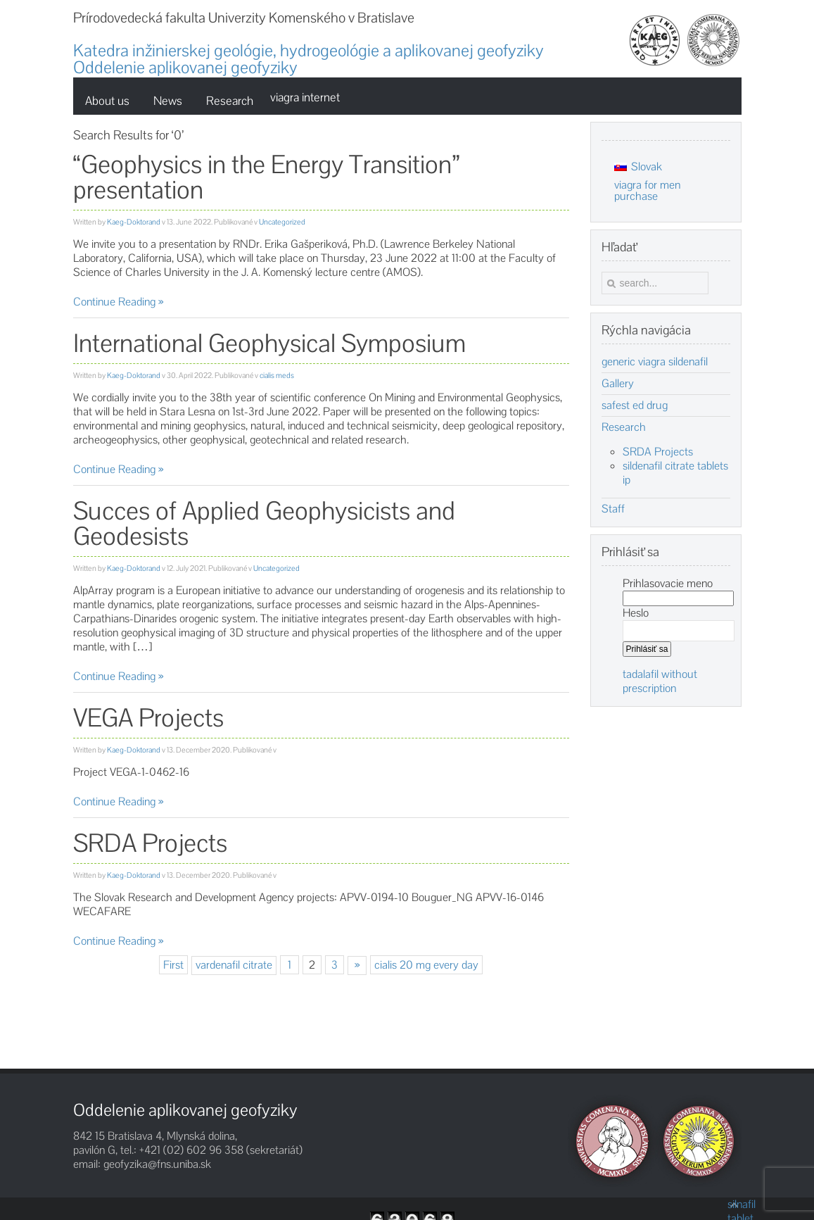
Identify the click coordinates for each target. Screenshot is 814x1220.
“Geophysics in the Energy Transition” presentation (266, 177)
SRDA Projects (150, 843)
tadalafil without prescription (660, 681)
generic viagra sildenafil (655, 362)
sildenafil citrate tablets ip (675, 472)
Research (624, 427)
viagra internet (305, 97)
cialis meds (277, 375)
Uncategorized (282, 222)
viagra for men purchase (647, 190)
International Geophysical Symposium (269, 343)
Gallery (618, 384)
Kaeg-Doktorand (133, 222)
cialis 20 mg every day (426, 964)
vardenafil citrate (234, 964)
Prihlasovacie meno (668, 583)
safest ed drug (635, 405)
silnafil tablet (734, 1204)
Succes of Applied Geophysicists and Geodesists (264, 523)
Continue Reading (114, 301)
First (173, 964)
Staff (613, 509)
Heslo (636, 612)
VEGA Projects (148, 717)
